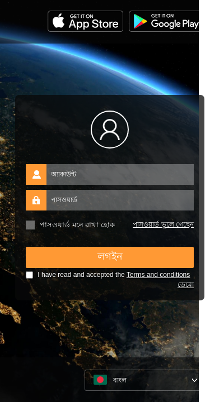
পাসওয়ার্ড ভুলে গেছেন (163, 224)
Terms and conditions (158, 275)
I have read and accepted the (108, 275)
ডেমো (186, 285)
